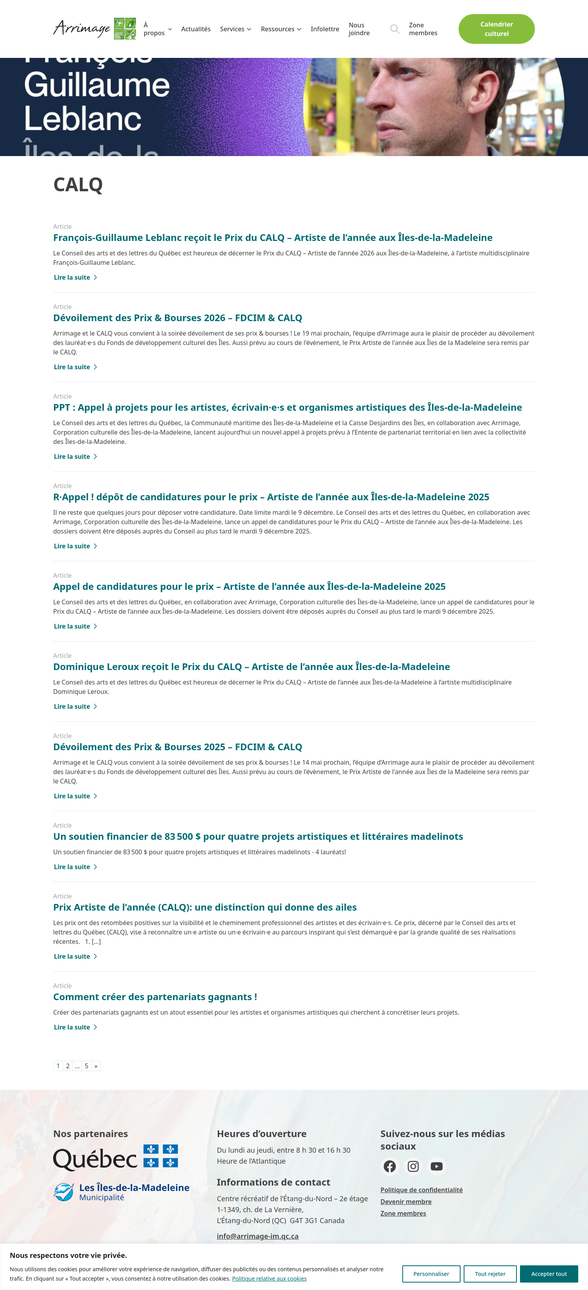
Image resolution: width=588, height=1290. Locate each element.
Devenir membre (406, 1201)
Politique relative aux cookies (269, 1278)
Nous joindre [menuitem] (359, 29)
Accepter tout (549, 1273)
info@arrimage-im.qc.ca (258, 1236)
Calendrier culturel (496, 29)
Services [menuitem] (235, 29)
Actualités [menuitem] (196, 29)
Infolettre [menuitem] (325, 29)
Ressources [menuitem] (281, 29)
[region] (294, 1266)
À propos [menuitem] (158, 29)
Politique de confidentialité (421, 1190)
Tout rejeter (490, 1273)
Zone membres (423, 29)
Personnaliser (432, 1273)
